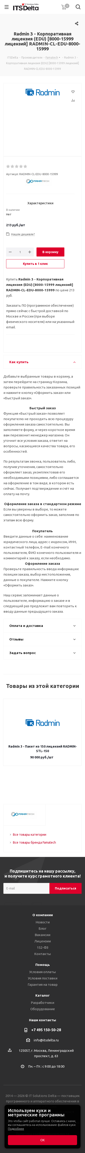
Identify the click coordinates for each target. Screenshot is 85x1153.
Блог (42, 928)
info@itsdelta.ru (46, 1040)
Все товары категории (29, 834)
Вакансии (42, 935)
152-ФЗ (42, 947)
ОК (42, 1140)
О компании (42, 915)
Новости (43, 922)
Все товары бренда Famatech (34, 842)
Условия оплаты (42, 972)
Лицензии (42, 941)
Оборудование (42, 1009)
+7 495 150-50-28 (46, 1030)
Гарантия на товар (43, 984)
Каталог (42, 995)
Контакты (42, 954)
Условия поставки (42, 978)
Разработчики (42, 1003)
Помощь (42, 965)
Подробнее (16, 1128)
